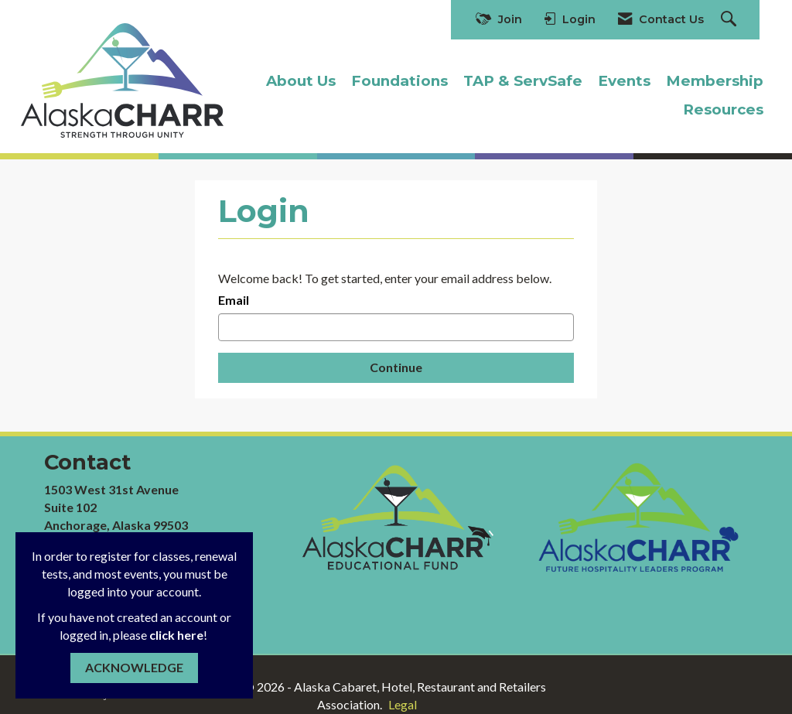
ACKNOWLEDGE (134, 667)
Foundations (399, 81)
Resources (723, 109)
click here (176, 634)
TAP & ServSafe (522, 81)
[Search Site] (730, 19)
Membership (714, 81)
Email (233, 299)
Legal (402, 704)
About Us (301, 81)
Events (624, 81)
